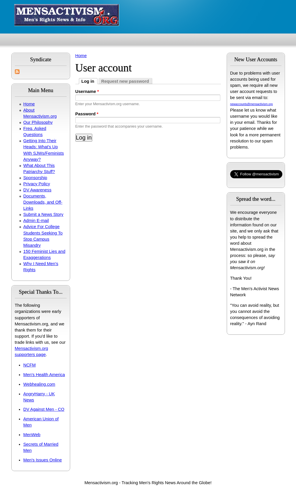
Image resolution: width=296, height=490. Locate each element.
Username (87, 91)
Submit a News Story (43, 214)
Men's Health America (44, 374)
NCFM (29, 365)
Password (87, 114)
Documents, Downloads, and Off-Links (42, 202)
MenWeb (31, 434)
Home (29, 104)
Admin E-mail (36, 220)
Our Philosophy (38, 122)
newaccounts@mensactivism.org (251, 104)
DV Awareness (37, 190)
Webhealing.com (39, 384)
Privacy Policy (36, 183)
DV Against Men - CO (43, 409)
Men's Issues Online (42, 460)
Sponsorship (35, 177)
